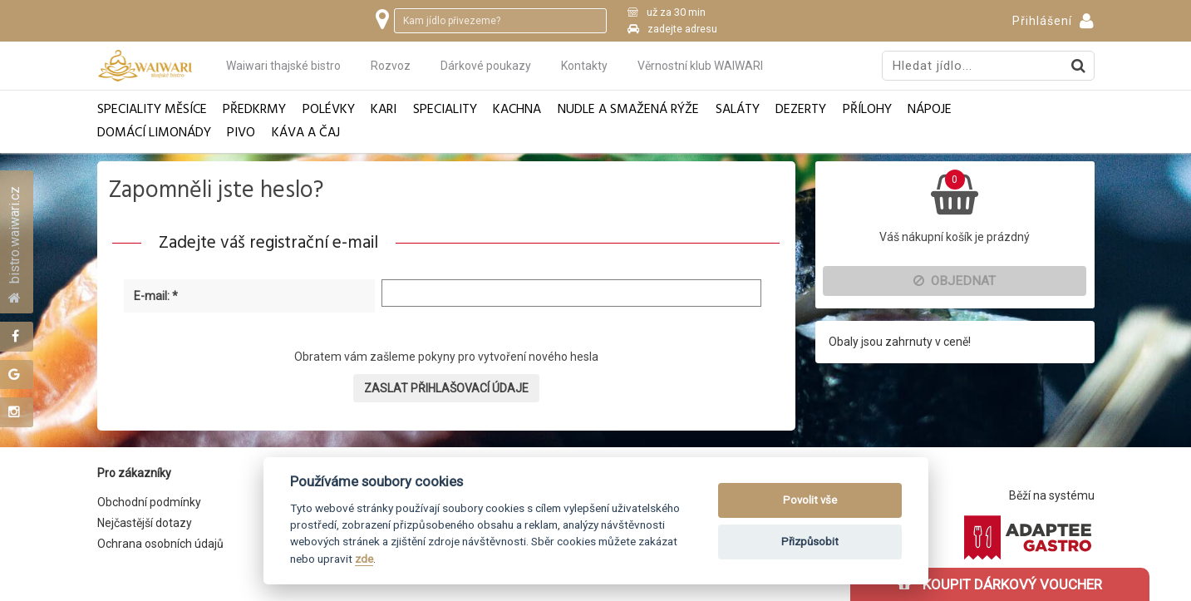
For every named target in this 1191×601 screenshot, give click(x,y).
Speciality (445, 110)
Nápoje (930, 110)
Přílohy (867, 110)
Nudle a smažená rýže (628, 110)
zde (364, 558)
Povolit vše (810, 500)
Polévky (329, 110)
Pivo (241, 133)
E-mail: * (156, 296)
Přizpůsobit (810, 541)
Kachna (517, 110)
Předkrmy (254, 110)
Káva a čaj (306, 133)
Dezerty (800, 110)
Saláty (738, 110)
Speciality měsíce (152, 110)
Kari (383, 110)
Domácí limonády (154, 133)
